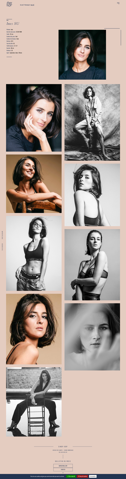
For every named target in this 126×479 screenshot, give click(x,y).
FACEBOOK (2, 246)
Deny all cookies (82, 476)
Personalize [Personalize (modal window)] (93, 476)
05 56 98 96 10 (63, 452)
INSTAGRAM (2, 235)
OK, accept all (71, 476)
